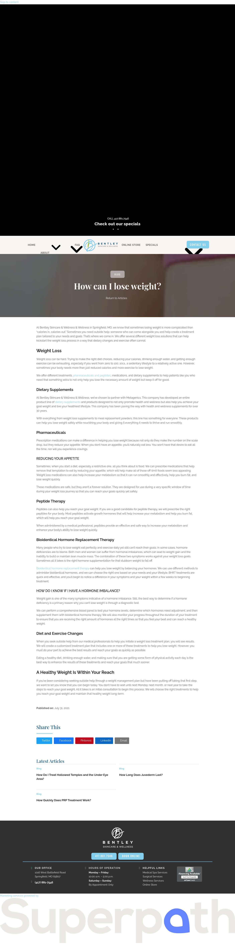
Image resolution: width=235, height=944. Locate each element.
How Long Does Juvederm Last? (141, 775)
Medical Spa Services (155, 872)
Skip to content (9, 2)
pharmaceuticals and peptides (92, 375)
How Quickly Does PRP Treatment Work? (63, 800)
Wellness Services (153, 880)
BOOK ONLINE (131, 856)
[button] (44, 740)
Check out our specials (117, 223)
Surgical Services (152, 876)
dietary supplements (67, 402)
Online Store (150, 884)
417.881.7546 (104, 856)
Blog (118, 274)
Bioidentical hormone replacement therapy (62, 568)
